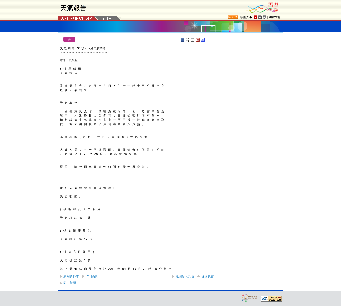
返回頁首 (208, 276)
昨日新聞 (92, 276)
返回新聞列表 (185, 276)
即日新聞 (69, 283)
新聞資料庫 (71, 276)
